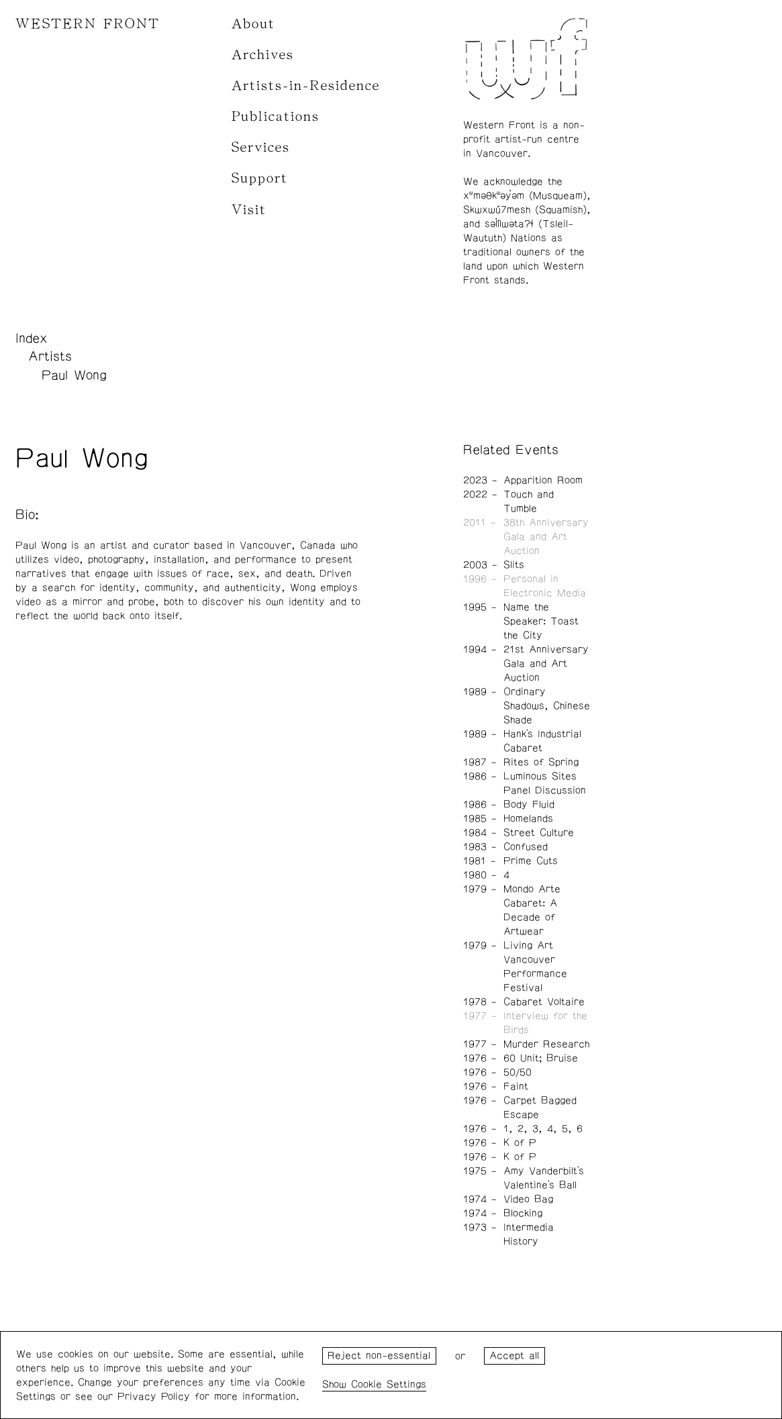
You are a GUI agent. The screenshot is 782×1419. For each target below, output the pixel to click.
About (253, 24)
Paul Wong (74, 375)
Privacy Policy (153, 1396)
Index (31, 338)
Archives (263, 55)
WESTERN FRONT (87, 24)
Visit (249, 210)
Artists (50, 356)
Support (260, 178)
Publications (276, 116)
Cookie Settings (388, 1384)
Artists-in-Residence (306, 86)
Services (261, 147)
